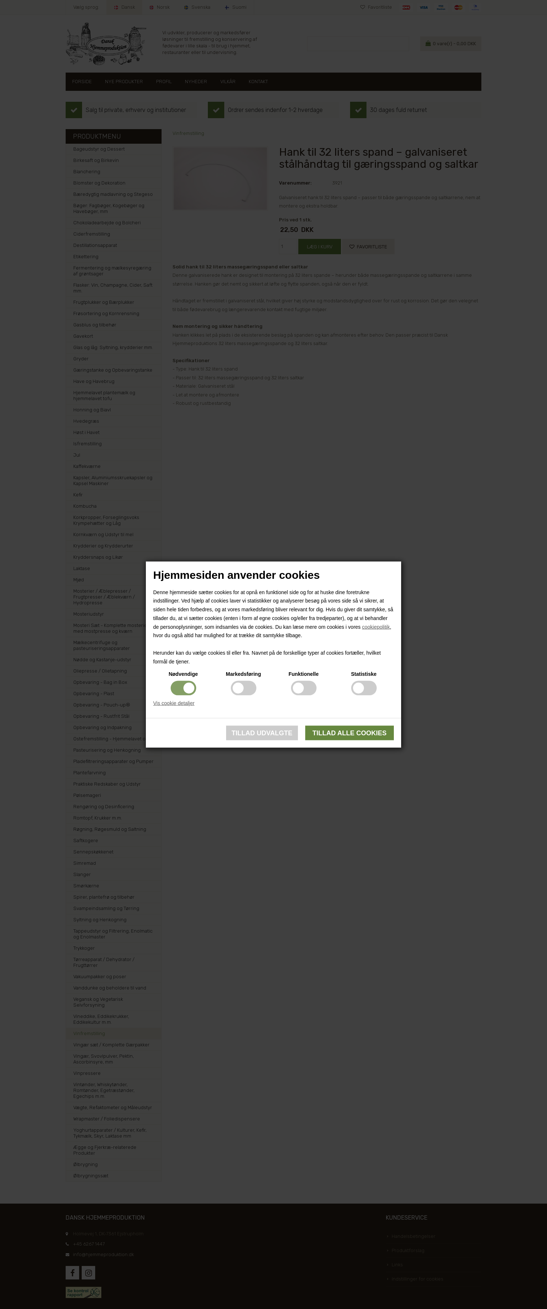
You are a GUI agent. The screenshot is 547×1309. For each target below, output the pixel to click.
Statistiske (363, 674)
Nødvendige (183, 674)
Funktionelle (303, 674)
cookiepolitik (376, 627)
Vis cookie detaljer (173, 703)
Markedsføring (243, 674)
